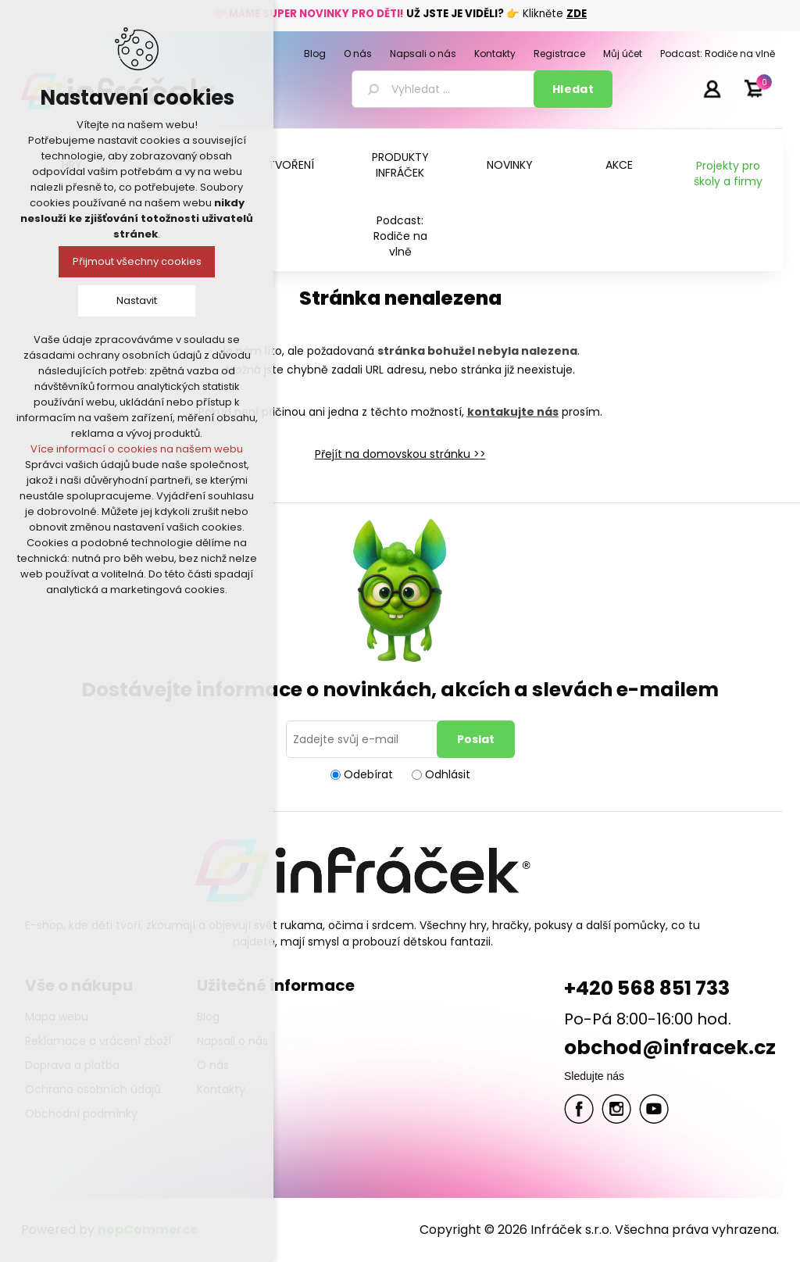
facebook (579, 1109)
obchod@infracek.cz (670, 1047)
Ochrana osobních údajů (93, 1089)
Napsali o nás (232, 1041)
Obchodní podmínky (81, 1113)
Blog (208, 1016)
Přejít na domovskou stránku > (397, 454)
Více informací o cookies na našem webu (136, 449)
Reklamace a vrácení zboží (98, 1041)
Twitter (616, 1109)
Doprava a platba (72, 1065)
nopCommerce (148, 1230)
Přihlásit (711, 88)
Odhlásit (447, 774)
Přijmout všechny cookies (137, 261)
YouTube (654, 1109)
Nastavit (136, 300)
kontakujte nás (513, 412)
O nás (213, 1065)
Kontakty (221, 1089)
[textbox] (445, 89)
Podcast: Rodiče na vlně (400, 236)
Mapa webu (56, 1016)
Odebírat (368, 774)
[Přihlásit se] (364, 739)
